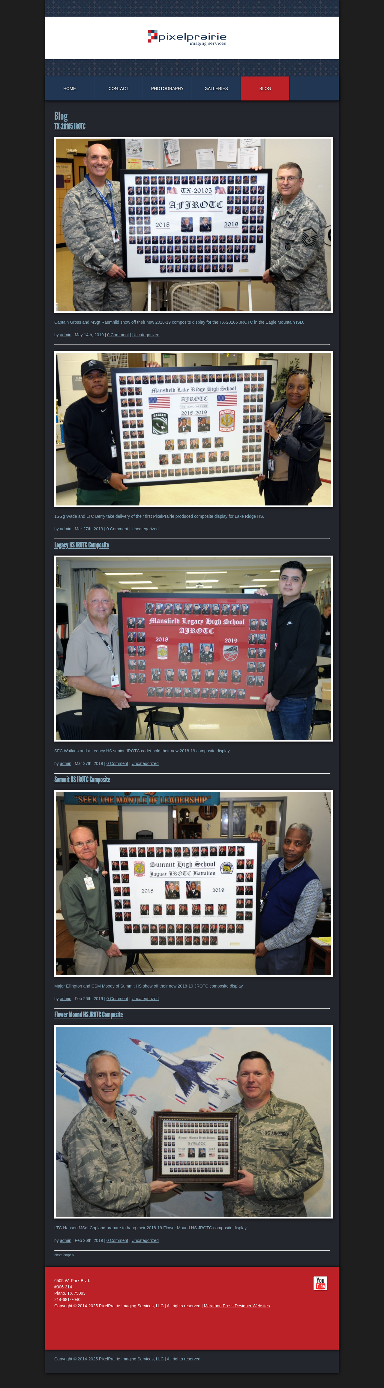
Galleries (216, 88)
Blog (265, 88)
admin (65, 334)
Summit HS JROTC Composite (82, 779)
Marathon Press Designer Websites (237, 1305)
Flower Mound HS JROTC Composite (88, 1015)
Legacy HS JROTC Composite (81, 545)
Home (69, 88)
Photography (167, 88)
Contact (119, 88)
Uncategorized (145, 334)
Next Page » (64, 1255)
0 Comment (118, 334)
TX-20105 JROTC (69, 126)
